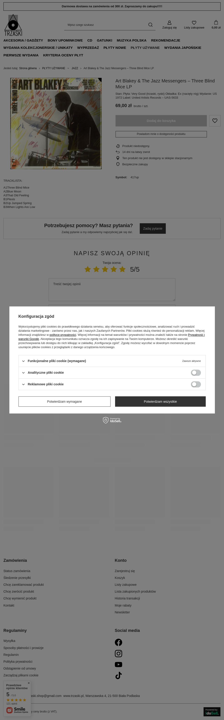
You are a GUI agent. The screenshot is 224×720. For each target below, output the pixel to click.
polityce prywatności (63, 334)
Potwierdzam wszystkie (160, 401)
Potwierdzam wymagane (64, 401)
